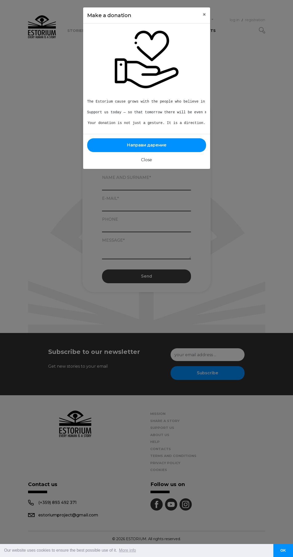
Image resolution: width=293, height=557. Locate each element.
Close (146, 159)
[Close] (204, 14)
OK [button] (283, 550)
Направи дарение (147, 145)
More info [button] (127, 550)
